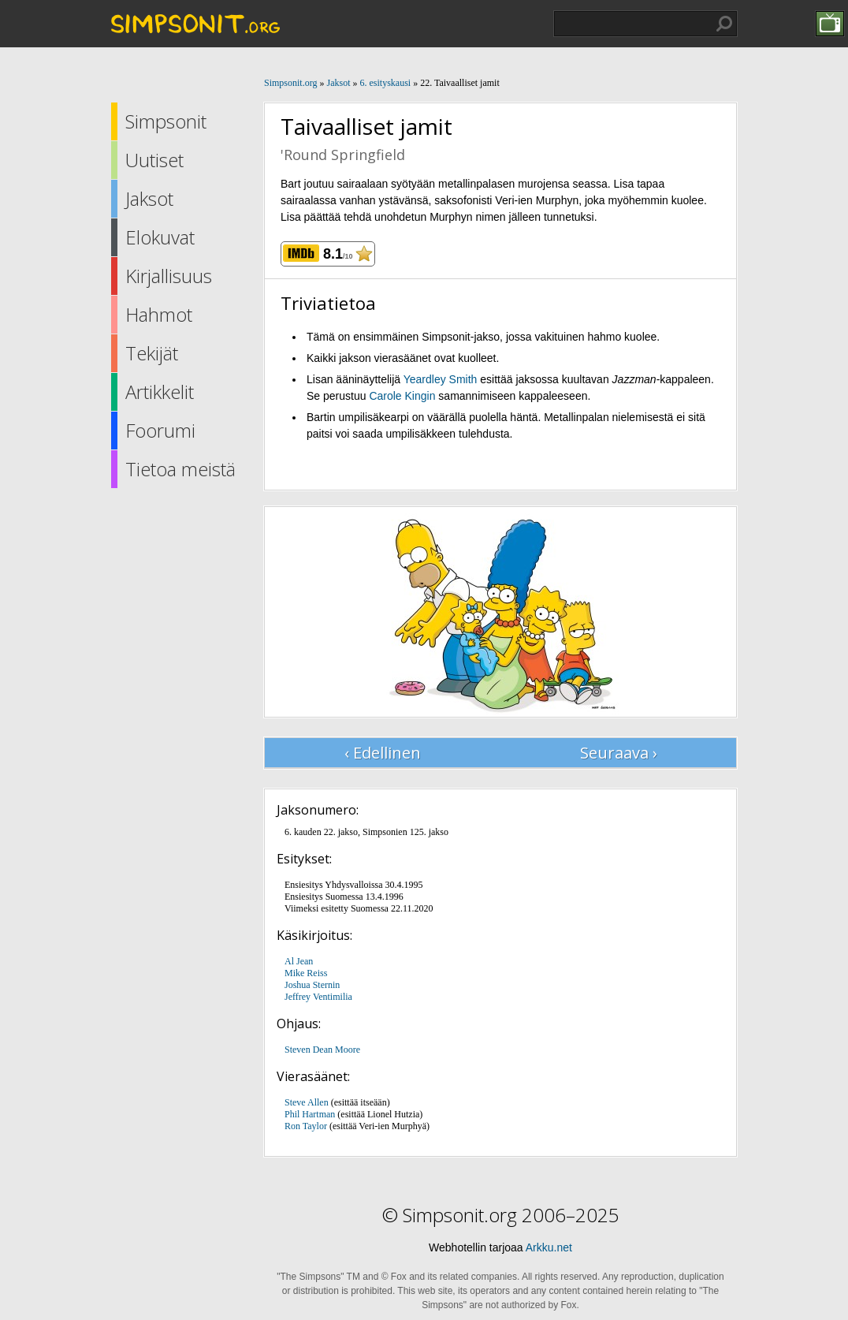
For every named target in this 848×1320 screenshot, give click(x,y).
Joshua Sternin (312, 984)
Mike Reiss (306, 973)
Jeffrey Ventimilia (318, 996)
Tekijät (151, 353)
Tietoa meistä (180, 469)
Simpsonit (165, 121)
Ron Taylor (306, 1126)
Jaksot (149, 198)
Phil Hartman (310, 1114)
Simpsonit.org (290, 82)
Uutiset (154, 160)
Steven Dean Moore (322, 1049)
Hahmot (158, 314)
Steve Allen (307, 1102)
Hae (724, 23)
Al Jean (299, 961)
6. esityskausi (385, 82)
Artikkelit (159, 391)
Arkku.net (549, 1247)
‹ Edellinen (382, 752)
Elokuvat (160, 237)
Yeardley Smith (441, 379)
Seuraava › (618, 752)
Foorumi (160, 430)
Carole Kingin (402, 396)
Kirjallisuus (168, 276)
